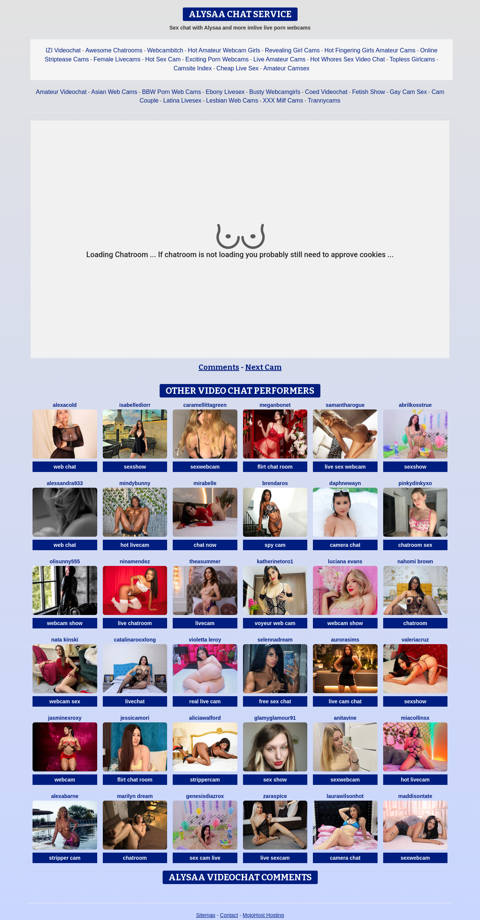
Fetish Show (368, 92)
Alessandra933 (65, 483)
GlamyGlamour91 (275, 718)
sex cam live (205, 858)
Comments (219, 367)
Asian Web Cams (114, 92)
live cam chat (345, 701)
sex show (275, 780)
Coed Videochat (326, 92)
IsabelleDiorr (134, 405)
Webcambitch (165, 50)
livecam (205, 623)
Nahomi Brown (415, 561)
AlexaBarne (65, 796)
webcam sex (64, 701)
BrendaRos (275, 483)
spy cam (275, 545)
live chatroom (135, 623)
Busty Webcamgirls (275, 92)
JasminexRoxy (65, 718)
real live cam (205, 701)
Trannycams (324, 100)
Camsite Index (192, 68)
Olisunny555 (65, 561)
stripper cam (64, 858)
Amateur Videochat (61, 92)
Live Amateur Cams (279, 59)
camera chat (345, 545)
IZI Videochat (63, 50)
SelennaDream (275, 640)
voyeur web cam (275, 623)
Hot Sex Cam (163, 59)
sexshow (135, 467)
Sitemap (205, 915)
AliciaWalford (205, 718)
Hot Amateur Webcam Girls (224, 50)
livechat (135, 701)
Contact (229, 915)
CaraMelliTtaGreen (205, 405)
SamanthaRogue (345, 405)
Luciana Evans (345, 561)
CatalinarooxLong (135, 640)
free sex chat (275, 701)
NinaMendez (135, 561)
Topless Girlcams (412, 59)
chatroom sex (415, 545)
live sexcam (275, 858)
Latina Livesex (182, 100)
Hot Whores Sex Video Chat (347, 59)
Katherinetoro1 (275, 561)
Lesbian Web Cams (232, 100)
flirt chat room (275, 467)
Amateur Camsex (286, 68)
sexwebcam (205, 467)
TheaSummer (205, 561)
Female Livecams (116, 59)
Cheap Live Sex (237, 68)
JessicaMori (134, 718)
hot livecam (134, 545)
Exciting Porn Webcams (217, 59)
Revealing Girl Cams (292, 50)
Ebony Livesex (225, 92)
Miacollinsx (415, 718)
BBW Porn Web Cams (171, 92)
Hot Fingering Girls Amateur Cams (370, 50)
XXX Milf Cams (283, 100)
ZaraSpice (275, 796)
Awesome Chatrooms (113, 50)
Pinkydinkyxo (415, 483)
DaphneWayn (345, 483)
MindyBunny (134, 483)
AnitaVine (345, 718)
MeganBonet (274, 405)
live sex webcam (345, 467)
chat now (205, 545)
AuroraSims (345, 640)
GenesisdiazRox (205, 796)
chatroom (415, 623)
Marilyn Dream (135, 796)
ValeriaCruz (415, 640)
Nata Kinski (64, 640)
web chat (64, 467)
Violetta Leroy (205, 640)
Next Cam (263, 367)
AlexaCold (65, 405)
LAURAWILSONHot (345, 796)
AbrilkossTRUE (415, 405)
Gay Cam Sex (408, 92)
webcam (65, 780)
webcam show (65, 623)
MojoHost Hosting (263, 915)
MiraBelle (205, 483)
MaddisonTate (415, 796)
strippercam (205, 780)
